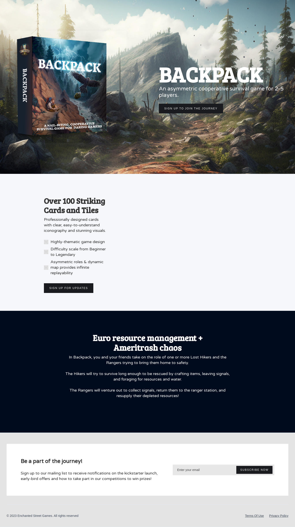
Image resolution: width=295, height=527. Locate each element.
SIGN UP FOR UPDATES (68, 288)
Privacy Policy (278, 516)
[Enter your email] (223, 470)
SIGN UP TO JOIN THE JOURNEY (191, 108)
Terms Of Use (254, 516)
